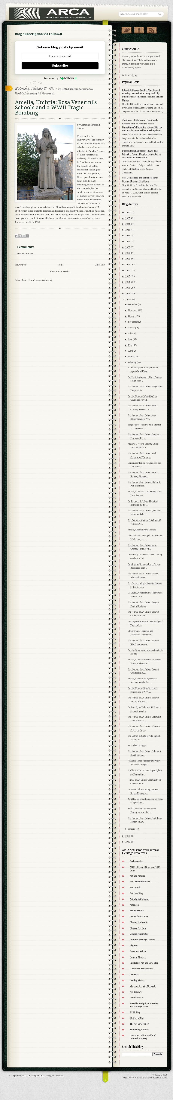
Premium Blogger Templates (156, 1077)
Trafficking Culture (139, 1029)
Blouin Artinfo (137, 910)
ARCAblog (31, 1075)
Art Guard (135, 887)
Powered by (60, 78)
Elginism (134, 945)
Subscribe (60, 65)
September (133, 322)
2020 (128, 247)
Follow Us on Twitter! (126, 29)
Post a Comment (25, 253)
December (132, 304)
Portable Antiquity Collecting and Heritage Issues (144, 1005)
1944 (64, 89)
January (131, 829)
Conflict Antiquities (139, 934)
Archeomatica (136, 861)
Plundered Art (136, 997)
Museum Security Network (143, 986)
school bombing (30, 93)
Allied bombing (74, 89)
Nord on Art (135, 992)
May (130, 345)
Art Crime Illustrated (140, 881)
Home (61, 264)
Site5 (165, 1075)
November (133, 310)
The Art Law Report (139, 1024)
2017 (128, 264)
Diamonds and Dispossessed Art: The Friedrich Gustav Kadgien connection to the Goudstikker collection (141, 154)
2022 (128, 235)
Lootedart (134, 974)
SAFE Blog (135, 1012)
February (132, 362)
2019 (128, 253)
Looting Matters (137, 980)
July (130, 333)
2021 (128, 241)
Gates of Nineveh (138, 957)
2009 (128, 841)
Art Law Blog (136, 893)
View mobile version (60, 271)
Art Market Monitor (139, 899)
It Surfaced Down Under (141, 968)
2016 (128, 270)
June (130, 339)
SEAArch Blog (137, 1018)
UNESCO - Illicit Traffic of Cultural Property (143, 1037)
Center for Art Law (139, 916)
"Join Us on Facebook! (139, 29)
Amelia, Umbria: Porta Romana (142, 529)
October (131, 316)
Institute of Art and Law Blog (144, 963)
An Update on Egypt (137, 745)
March (131, 356)
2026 (128, 212)
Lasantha (140, 1077)
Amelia (85, 89)
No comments (48, 93)
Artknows (134, 905)
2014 (128, 282)
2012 (128, 293)
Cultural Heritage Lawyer (142, 939)
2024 (128, 224)
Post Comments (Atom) (40, 280)
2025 (128, 218)
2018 (128, 258)
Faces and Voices (138, 951)
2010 (128, 836)
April (130, 351)
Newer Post (20, 264)
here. (134, 75)
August (131, 327)
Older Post (100, 264)
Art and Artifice (137, 876)
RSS (151, 29)
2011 (128, 299)
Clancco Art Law (138, 928)
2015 (128, 276)
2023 (128, 229)
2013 (128, 287)
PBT (42, 1075)
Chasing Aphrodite (139, 922)
